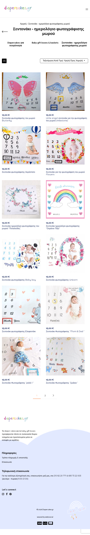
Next (53, 396)
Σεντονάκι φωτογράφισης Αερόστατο (18, 172)
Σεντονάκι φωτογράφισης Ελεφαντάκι (19, 331)
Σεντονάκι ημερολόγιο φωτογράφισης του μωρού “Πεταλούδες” (20, 227)
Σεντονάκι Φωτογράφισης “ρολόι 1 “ (18, 383)
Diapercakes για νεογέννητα (15, 44)
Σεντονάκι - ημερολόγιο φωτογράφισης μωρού (74, 44)
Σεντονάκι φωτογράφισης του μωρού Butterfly (18, 119)
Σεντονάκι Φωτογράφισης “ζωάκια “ (62, 383)
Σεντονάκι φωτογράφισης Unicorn (62, 280)
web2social (49, 517)
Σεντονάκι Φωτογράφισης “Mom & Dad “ (65, 331)
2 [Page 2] (45, 396)
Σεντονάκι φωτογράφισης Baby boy (19, 280)
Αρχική (23, 24)
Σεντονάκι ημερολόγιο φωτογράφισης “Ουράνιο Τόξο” (63, 227)
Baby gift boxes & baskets (45, 43)
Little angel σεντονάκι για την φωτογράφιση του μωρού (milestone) (66, 119)
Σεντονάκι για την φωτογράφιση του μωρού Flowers (65, 173)
